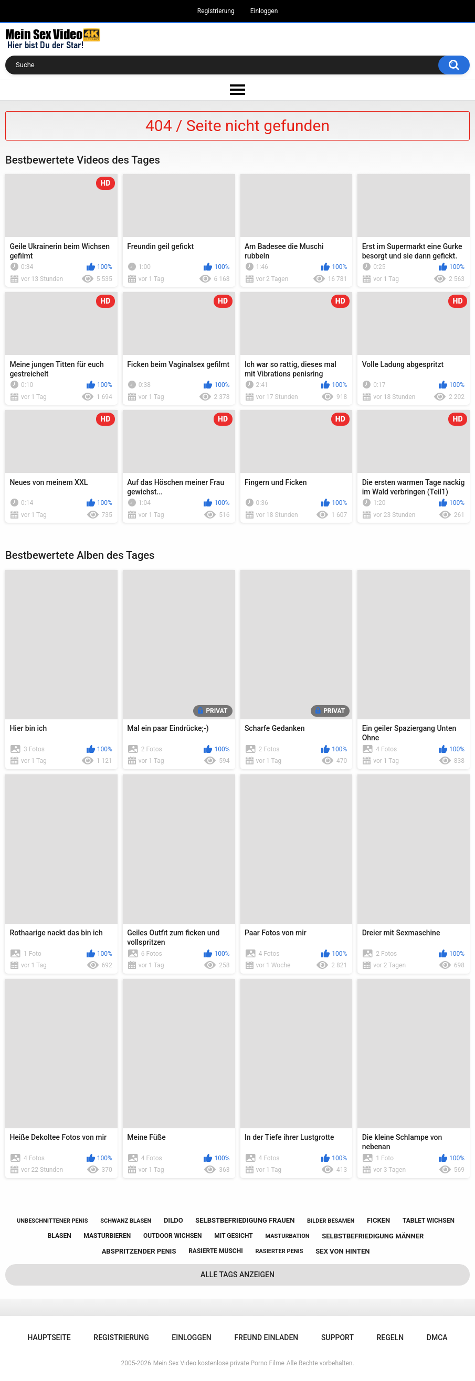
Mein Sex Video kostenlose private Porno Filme (218, 1363)
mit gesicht (233, 1235)
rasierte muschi (215, 1251)
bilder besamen (330, 1220)
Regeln (390, 1337)
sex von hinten (342, 1251)
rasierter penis (279, 1251)
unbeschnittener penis (52, 1220)
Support (337, 1337)
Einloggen (264, 11)
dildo (173, 1220)
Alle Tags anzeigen (237, 1274)
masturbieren (107, 1235)
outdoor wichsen (172, 1235)
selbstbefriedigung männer (373, 1236)
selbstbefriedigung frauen (244, 1220)
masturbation (287, 1236)
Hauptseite (48, 1337)
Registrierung (216, 11)
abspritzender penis (139, 1251)
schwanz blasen (125, 1220)
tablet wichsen (429, 1220)
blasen (59, 1235)
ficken (378, 1220)
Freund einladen (266, 1337)
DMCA (437, 1337)
